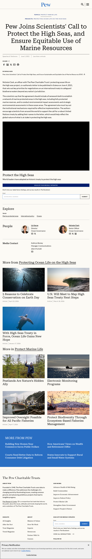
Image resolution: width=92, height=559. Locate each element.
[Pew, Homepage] (46, 4)
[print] (18, 64)
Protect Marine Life (29, 349)
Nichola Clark (74, 225)
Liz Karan (34, 225)
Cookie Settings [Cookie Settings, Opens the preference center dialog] (31, 555)
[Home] (21, 477)
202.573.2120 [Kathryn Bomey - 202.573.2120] (36, 249)
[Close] (88, 545)
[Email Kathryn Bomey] (32, 251)
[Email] (41, 196)
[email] (32, 233)
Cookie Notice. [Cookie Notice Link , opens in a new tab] (26, 551)
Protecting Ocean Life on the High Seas (47, 262)
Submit (85, 196)
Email (4, 193)
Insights (6, 517)
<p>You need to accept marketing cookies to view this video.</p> (46, 145)
